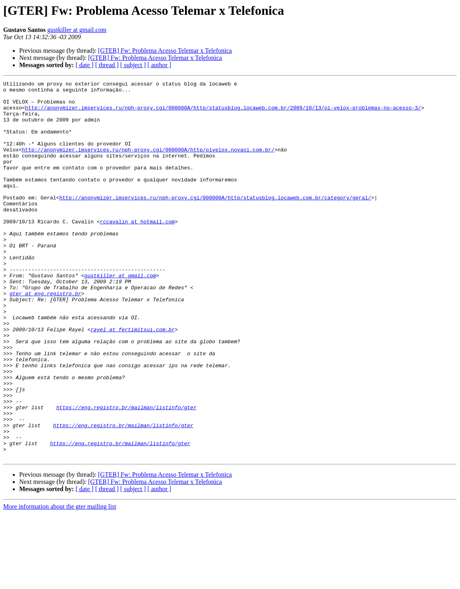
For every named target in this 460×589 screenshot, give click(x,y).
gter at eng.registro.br (45, 336)
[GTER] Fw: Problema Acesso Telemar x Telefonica (165, 50)
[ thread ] (107, 65)
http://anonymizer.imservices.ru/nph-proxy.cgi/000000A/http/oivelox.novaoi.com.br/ (148, 163)
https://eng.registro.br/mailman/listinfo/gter (126, 473)
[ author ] (159, 65)
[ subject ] (133, 65)
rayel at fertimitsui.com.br (132, 379)
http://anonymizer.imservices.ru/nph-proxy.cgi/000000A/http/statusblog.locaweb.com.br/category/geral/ (215, 221)
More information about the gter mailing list (59, 582)
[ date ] (85, 65)
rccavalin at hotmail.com (137, 250)
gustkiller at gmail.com (76, 29)
